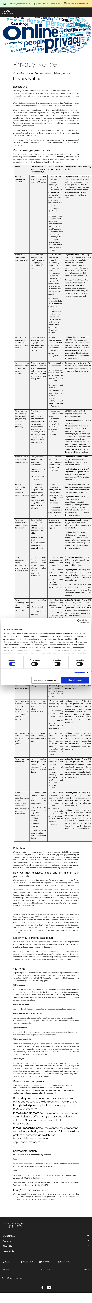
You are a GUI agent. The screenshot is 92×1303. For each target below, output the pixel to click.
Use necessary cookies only (45, 680)
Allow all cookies (75, 680)
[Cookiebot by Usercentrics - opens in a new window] (79, 621)
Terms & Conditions (46, 1269)
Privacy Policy (6, 1269)
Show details (79, 673)
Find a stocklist (27, 1262)
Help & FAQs (44, 1262)
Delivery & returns (65, 1262)
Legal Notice (86, 1269)
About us (6, 1262)
